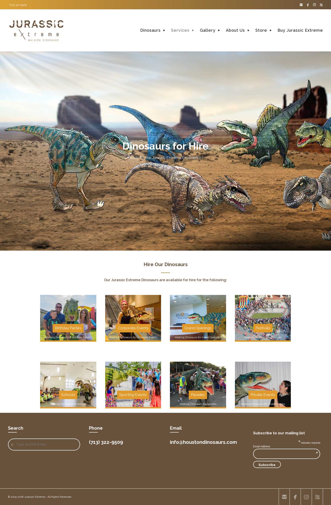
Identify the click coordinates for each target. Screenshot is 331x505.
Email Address (285, 446)
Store (261, 30)
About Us (235, 30)
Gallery (207, 30)
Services (180, 30)
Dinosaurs (150, 30)
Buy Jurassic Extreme (300, 30)
